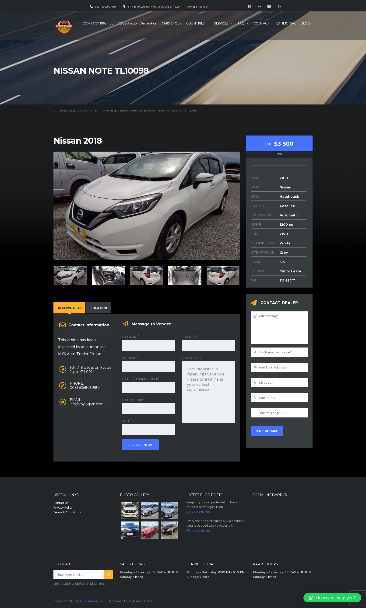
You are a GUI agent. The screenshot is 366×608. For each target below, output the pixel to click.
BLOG (305, 23)
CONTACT (261, 23)
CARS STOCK (172, 23)
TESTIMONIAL (285, 23)
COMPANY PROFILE (98, 23)
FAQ (243, 23)
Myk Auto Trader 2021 (88, 601)
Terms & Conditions (67, 512)
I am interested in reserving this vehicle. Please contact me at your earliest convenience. (208, 392)
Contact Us (61, 503)
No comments (199, 512)
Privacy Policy (63, 507)
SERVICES (223, 23)
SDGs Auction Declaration (137, 23)
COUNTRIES (197, 23)
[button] (332, 597)
